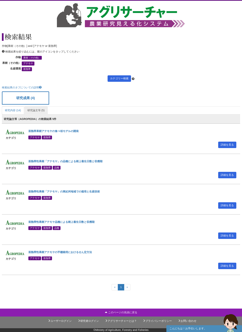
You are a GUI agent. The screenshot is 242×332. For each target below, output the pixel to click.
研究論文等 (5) (36, 110)
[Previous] (115, 287)
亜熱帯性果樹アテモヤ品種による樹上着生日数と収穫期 (61, 221)
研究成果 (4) (25, 98)
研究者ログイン (88, 320)
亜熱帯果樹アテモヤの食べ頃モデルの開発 (53, 131)
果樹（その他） (31, 57)
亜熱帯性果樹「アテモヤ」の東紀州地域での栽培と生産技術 (64, 191)
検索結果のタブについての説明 (22, 87)
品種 (56, 167)
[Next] (127, 287)
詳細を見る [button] (227, 144)
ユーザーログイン (60, 320)
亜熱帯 (27, 69)
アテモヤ (28, 63)
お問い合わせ (187, 320)
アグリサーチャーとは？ (121, 320)
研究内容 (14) (13, 110)
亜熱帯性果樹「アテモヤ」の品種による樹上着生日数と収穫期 (65, 161)
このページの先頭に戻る (121, 312)
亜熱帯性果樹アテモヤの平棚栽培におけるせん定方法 (60, 252)
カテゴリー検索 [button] (119, 78)
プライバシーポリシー (157, 320)
